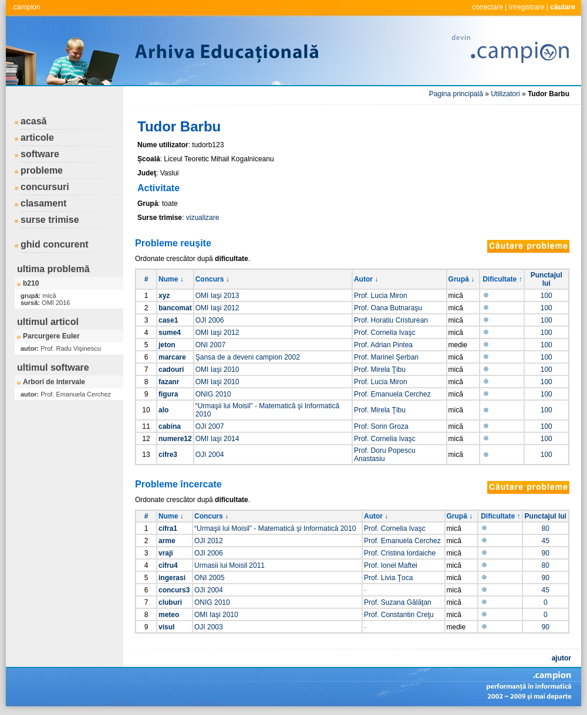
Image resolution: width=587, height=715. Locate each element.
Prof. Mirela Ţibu (380, 369)
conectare (487, 7)
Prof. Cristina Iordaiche (400, 553)
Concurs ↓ (212, 279)
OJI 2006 (209, 320)
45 (545, 541)
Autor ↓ (366, 279)
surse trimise (50, 220)
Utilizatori (505, 94)
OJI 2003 (208, 627)
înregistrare (527, 7)
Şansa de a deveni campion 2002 (247, 357)
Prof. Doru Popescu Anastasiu (385, 454)
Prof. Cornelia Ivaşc (385, 332)
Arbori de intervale (54, 382)
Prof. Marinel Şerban (386, 357)
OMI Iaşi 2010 (217, 369)
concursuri (45, 187)
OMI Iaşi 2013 (217, 296)
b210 (31, 283)
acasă (34, 121)
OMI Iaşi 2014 (217, 439)
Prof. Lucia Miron (380, 296)
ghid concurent (55, 244)
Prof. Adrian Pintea (383, 345)
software (40, 154)
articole (37, 138)
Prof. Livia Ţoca (388, 578)
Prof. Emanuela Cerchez (392, 394)
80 (545, 528)
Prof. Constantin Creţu (399, 615)
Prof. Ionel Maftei (390, 565)
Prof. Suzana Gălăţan (397, 602)
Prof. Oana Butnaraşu (388, 308)
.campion (26, 7)
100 (546, 296)
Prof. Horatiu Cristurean (391, 320)
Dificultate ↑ (502, 279)
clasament (43, 203)
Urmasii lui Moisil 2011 (229, 565)
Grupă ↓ (461, 279)
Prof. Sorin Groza (381, 426)
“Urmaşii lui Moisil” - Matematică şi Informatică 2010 (275, 528)
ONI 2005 (209, 578)
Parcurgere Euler (51, 336)
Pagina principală (456, 94)
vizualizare (203, 218)
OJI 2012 (208, 541)
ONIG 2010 (213, 394)
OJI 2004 (209, 454)
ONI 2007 (210, 345)
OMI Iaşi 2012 (217, 308)
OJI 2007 (209, 426)
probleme (42, 170)
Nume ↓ (171, 279)
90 (545, 553)
